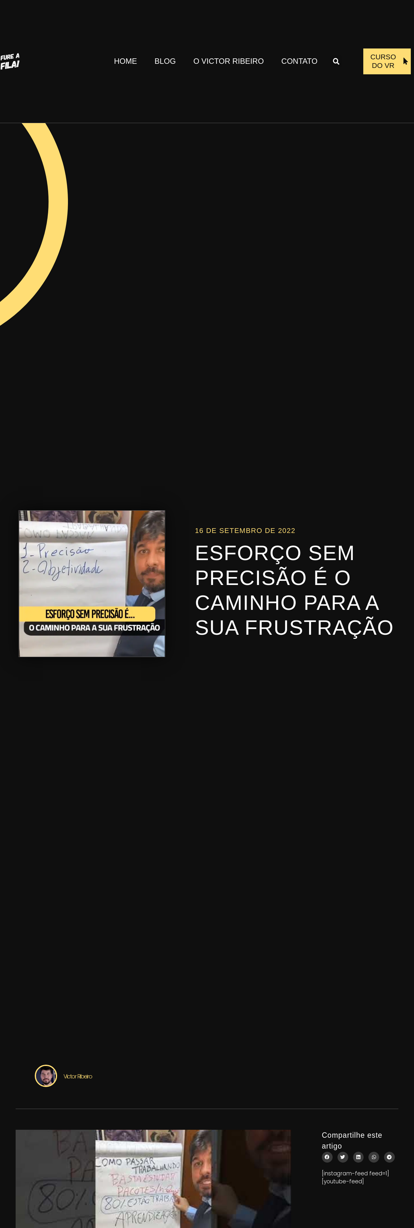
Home (125, 61)
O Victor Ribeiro (228, 61)
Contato (299, 61)
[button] (336, 61)
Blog (165, 61)
